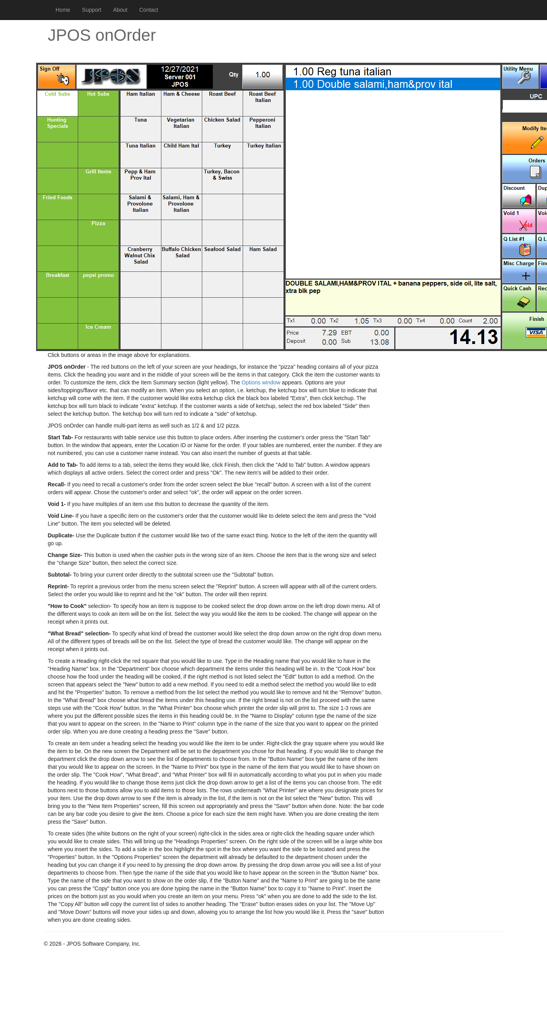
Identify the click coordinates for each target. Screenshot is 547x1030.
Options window (260, 382)
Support (91, 10)
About (120, 10)
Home (63, 10)
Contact (148, 10)
